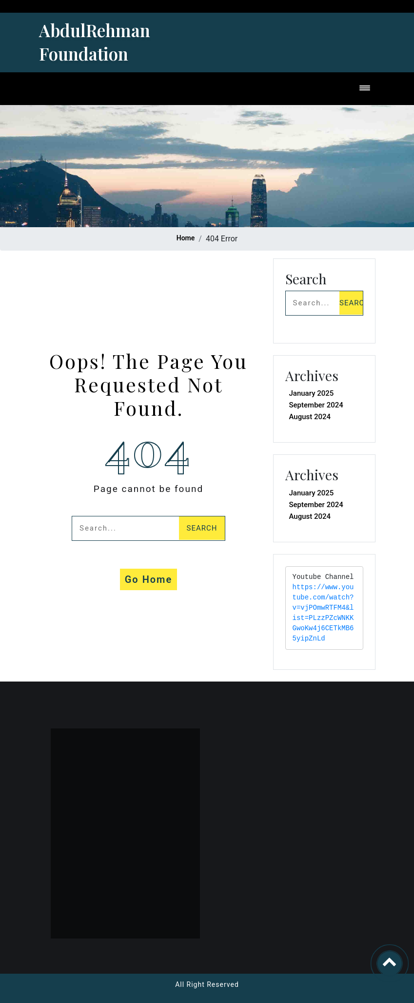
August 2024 (310, 416)
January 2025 (311, 393)
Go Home (149, 579)
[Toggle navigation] (364, 88)
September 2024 (316, 405)
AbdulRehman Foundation (94, 42)
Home (186, 238)
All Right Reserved (207, 984)
